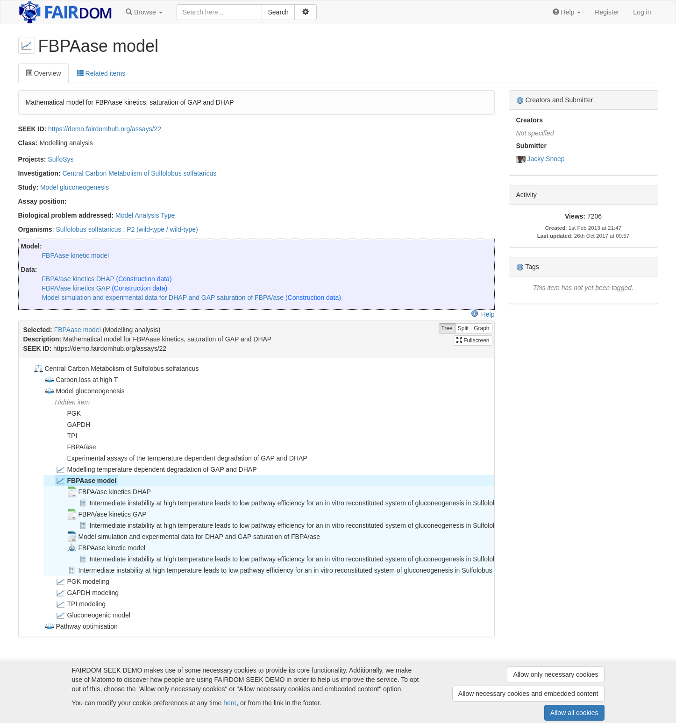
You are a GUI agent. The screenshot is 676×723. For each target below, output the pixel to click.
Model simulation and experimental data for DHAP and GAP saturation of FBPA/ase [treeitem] (193, 536)
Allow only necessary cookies (555, 674)
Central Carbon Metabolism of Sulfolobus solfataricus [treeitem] (116, 368)
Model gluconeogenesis (74, 187)
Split (463, 328)
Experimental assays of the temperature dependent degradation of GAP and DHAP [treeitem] (181, 458)
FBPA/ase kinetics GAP (76, 288)
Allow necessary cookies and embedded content (528, 693)
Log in (642, 12)
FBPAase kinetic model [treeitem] (106, 547)
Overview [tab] (43, 73)
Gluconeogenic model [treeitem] (92, 615)
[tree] (256, 497)
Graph (481, 328)
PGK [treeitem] (68, 413)
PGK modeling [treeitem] (82, 581)
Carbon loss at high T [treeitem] (81, 379)
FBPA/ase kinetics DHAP (78, 279)
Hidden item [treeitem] (72, 402)
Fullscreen (473, 340)
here (229, 703)
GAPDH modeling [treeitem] (87, 592)
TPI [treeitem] (66, 435)
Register (607, 12)
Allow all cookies (574, 712)
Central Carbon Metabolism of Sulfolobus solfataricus (139, 173)
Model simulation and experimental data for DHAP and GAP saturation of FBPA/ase (163, 297)
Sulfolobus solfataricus (88, 229)
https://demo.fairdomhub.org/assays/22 (104, 129)
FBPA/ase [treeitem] (75, 447)
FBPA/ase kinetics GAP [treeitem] (106, 514)
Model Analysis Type (145, 215)
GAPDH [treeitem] (73, 424)
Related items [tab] (101, 73)
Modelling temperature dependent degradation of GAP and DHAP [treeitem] (156, 469)
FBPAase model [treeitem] (86, 480)
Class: (28, 143)
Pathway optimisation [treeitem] (81, 626)
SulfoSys (60, 159)
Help (483, 314)
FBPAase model (77, 329)
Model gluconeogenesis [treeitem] (84, 391)
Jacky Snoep (545, 159)
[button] (144, 12)
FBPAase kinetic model (75, 255)
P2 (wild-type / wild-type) (162, 229)
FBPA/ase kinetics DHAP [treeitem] (108, 491)
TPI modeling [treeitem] (80, 604)
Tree (447, 328)
